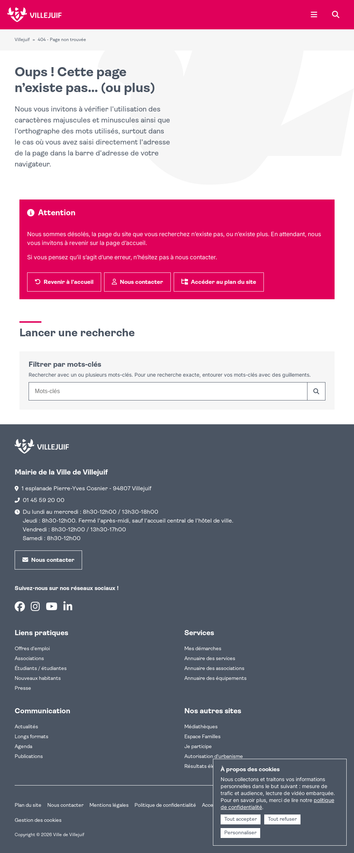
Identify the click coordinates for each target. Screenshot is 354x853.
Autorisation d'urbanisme (213, 756)
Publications (29, 756)
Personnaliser (240, 833)
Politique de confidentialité (165, 805)
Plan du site (28, 805)
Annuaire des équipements (215, 678)
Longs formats (31, 737)
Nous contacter (65, 805)
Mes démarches (202, 649)
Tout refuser (282, 819)
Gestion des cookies (38, 820)
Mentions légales (109, 805)
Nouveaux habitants (38, 678)
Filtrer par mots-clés (65, 365)
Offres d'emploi (32, 649)
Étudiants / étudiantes (41, 668)
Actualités (26, 727)
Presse (23, 688)
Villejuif (22, 40)
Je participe (198, 747)
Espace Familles (202, 737)
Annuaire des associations (214, 668)
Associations (29, 659)
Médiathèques (201, 727)
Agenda (23, 747)
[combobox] (168, 391)
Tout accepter (240, 819)
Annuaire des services (209, 659)
